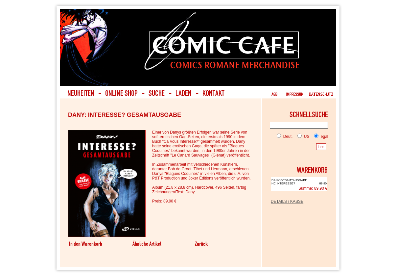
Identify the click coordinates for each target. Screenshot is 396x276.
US (302, 136)
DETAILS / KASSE (287, 201)
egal (320, 136)
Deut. (284, 136)
